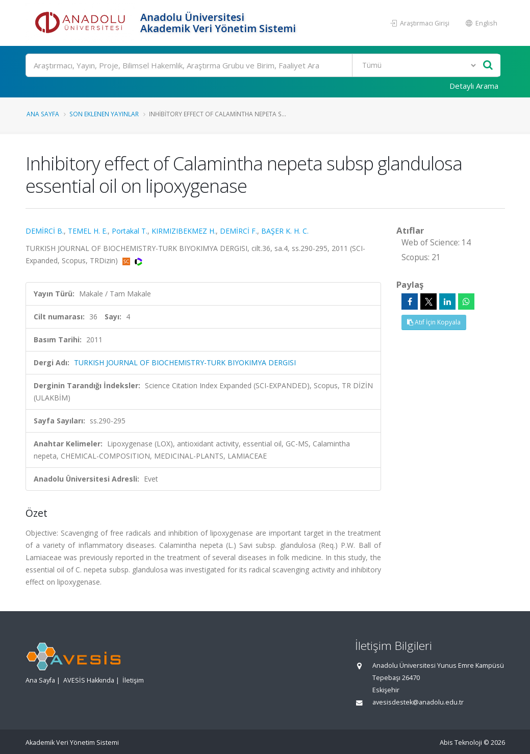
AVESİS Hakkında (88, 680)
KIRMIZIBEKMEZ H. (184, 231)
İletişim (133, 680)
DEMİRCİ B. (45, 231)
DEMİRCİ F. (238, 231)
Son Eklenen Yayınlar (104, 114)
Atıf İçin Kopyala (434, 322)
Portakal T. (129, 231)
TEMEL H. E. (88, 231)
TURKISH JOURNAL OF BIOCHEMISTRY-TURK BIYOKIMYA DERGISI (185, 362)
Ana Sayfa (43, 114)
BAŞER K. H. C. (285, 231)
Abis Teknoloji (461, 742)
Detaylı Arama (473, 86)
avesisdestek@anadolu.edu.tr (418, 702)
